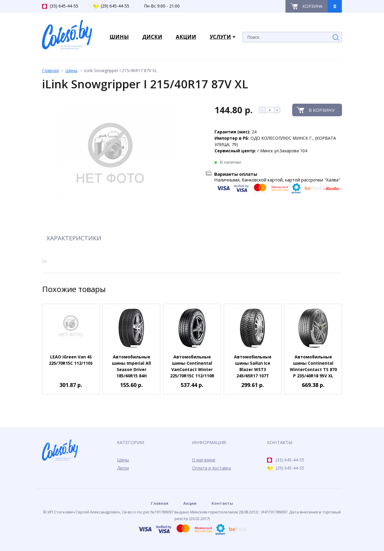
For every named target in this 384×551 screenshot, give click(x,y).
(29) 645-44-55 (111, 6)
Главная (50, 70)
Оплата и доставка (211, 468)
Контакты (222, 503)
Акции (189, 503)
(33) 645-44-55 (60, 6)
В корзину (321, 110)
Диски (123, 468)
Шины (71, 70)
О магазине (203, 460)
